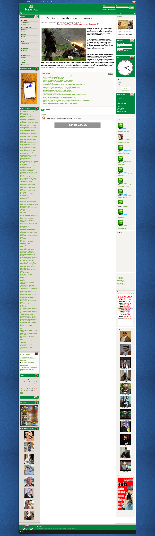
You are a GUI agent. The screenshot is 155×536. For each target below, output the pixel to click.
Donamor (28, 531)
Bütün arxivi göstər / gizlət (123, 288)
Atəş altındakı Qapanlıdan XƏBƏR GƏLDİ (53, 77)
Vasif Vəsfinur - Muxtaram (26, 348)
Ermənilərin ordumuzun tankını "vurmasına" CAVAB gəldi (58, 80)
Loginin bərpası (112, 9)
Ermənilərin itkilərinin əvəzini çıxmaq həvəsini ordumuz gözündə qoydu (61, 99)
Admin (46, 22)
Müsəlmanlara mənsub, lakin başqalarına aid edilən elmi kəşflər (125, 31)
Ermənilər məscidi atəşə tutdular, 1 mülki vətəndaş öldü (57, 88)
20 (27, 390)
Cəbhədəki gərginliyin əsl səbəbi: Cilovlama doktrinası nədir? (59, 83)
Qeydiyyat (105, 9)
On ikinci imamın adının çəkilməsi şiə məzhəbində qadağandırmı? (27, 364)
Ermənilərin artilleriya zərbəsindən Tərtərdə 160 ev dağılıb (58, 86)
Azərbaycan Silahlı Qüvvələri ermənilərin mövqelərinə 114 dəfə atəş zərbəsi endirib (64, 94)
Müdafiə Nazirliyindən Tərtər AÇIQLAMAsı (53, 78)
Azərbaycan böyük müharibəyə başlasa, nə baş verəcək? (57, 81)
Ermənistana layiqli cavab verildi (51, 93)
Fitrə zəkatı (125, 206)
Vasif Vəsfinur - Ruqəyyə (26, 347)
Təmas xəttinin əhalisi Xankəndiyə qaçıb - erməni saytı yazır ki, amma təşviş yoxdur (64, 84)
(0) (74, 22)
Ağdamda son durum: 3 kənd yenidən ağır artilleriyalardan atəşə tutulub (61, 87)
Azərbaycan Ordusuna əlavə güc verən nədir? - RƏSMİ (57, 90)
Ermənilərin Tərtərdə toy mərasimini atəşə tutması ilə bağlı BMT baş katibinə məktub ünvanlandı (68, 100)
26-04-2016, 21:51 (64, 22)
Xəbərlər (54, 22)
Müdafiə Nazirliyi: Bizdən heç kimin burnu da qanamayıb (57, 75)
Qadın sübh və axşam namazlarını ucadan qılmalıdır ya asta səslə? (28, 359)
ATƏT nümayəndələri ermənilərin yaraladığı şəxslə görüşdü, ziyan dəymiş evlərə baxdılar (66, 101)
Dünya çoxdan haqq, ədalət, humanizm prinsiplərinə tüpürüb (58, 91)
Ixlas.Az (39, 526)
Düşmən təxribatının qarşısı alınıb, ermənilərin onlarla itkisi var (59, 97)
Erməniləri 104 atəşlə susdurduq (51, 96)
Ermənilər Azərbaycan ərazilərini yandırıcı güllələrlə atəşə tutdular (60, 103)
